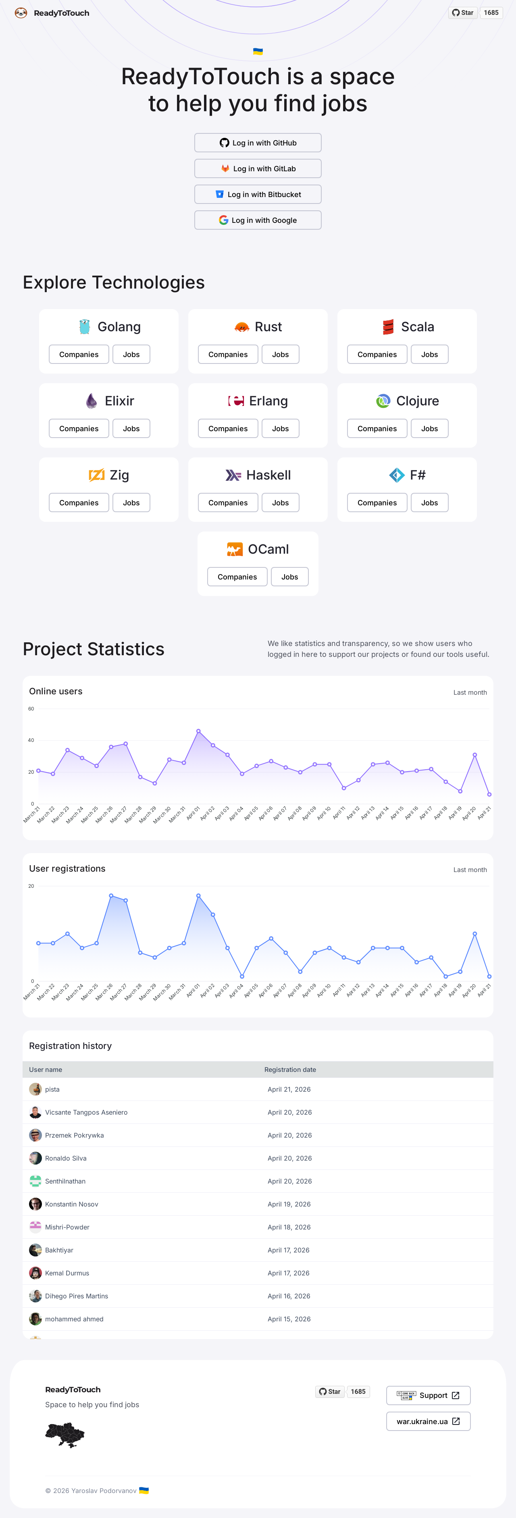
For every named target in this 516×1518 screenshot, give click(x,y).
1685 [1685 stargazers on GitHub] (491, 13)
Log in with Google (258, 220)
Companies (79, 354)
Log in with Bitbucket (258, 194)
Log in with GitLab (258, 168)
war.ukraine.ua (428, 1421)
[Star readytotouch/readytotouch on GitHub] (463, 13)
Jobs (131, 354)
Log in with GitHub (258, 142)
